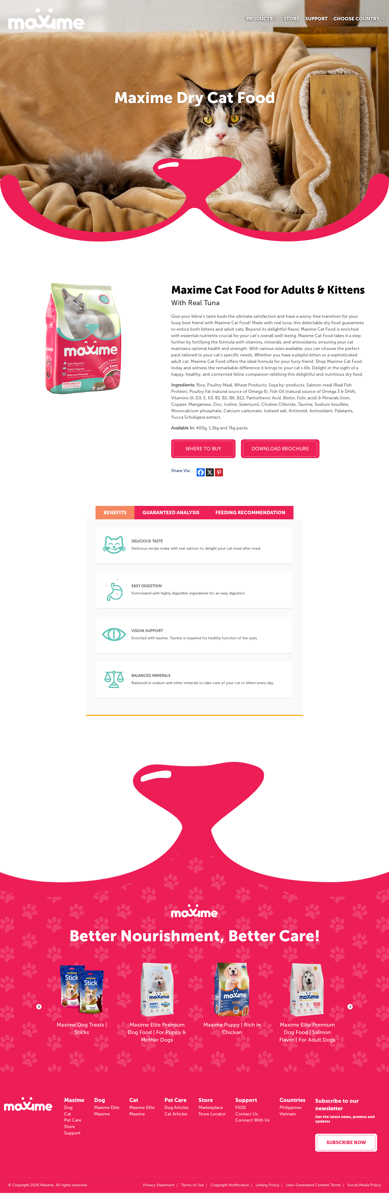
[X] (210, 472)
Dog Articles (176, 1109)
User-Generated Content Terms (313, 1189)
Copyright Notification (230, 1189)
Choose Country (356, 19)
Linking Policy (267, 1189)
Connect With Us (252, 1122)
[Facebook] (201, 472)
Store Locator (212, 1116)
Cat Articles (175, 1116)
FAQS (240, 1109)
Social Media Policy (364, 1189)
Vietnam (288, 1116)
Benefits (115, 513)
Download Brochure (280, 449)
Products (259, 19)
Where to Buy (203, 449)
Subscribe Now (347, 1146)
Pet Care (72, 1122)
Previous (39, 1007)
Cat (67, 1116)
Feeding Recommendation (250, 513)
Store (291, 19)
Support (316, 19)
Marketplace (211, 1109)
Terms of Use (192, 1189)
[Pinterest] (219, 472)
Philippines (291, 1109)
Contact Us (246, 1116)
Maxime (102, 1116)
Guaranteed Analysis (170, 513)
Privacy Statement (158, 1189)
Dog (68, 1109)
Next (350, 1007)
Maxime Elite (106, 1109)
